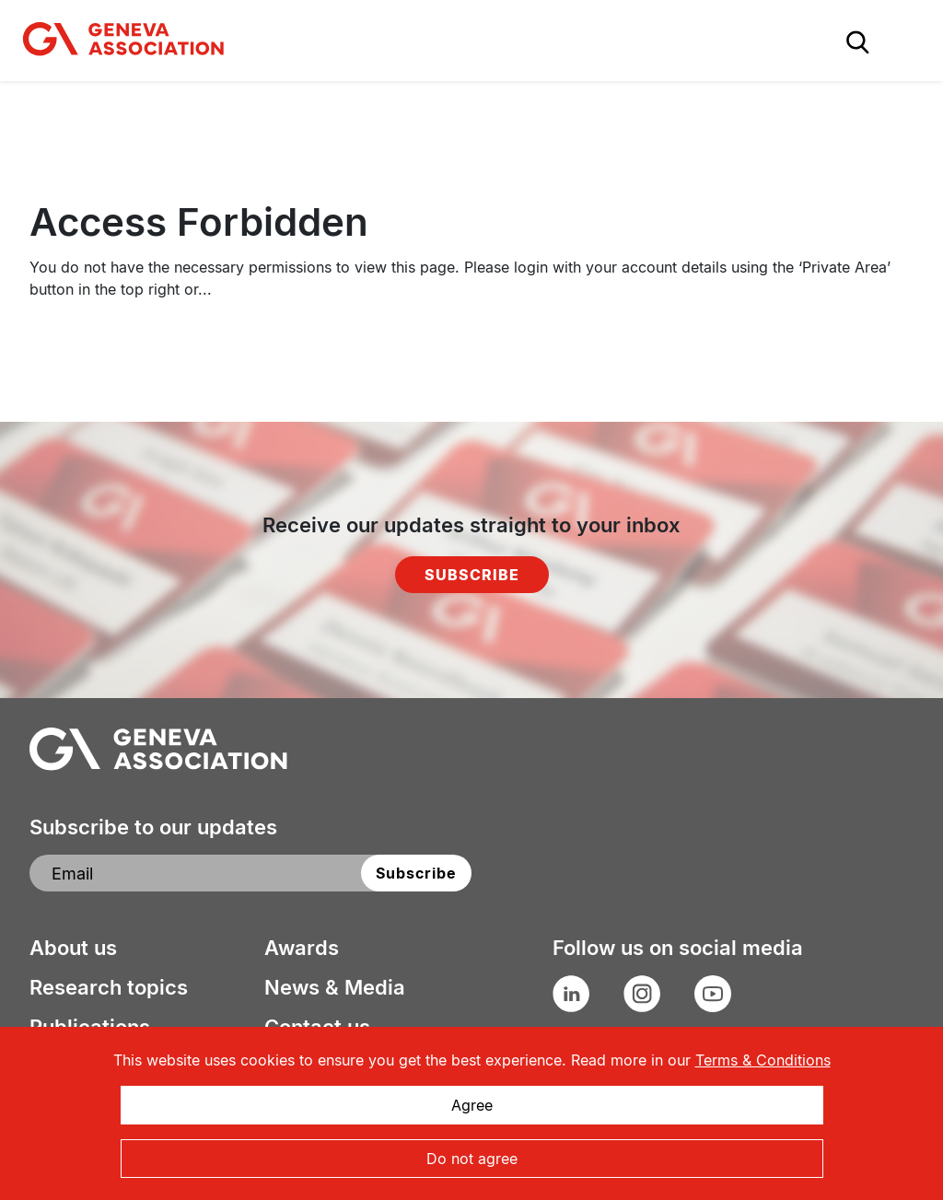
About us (73, 948)
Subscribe (472, 574)
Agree (472, 1105)
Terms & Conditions (763, 1060)
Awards (301, 948)
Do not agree (472, 1158)
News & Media (334, 987)
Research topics (108, 987)
